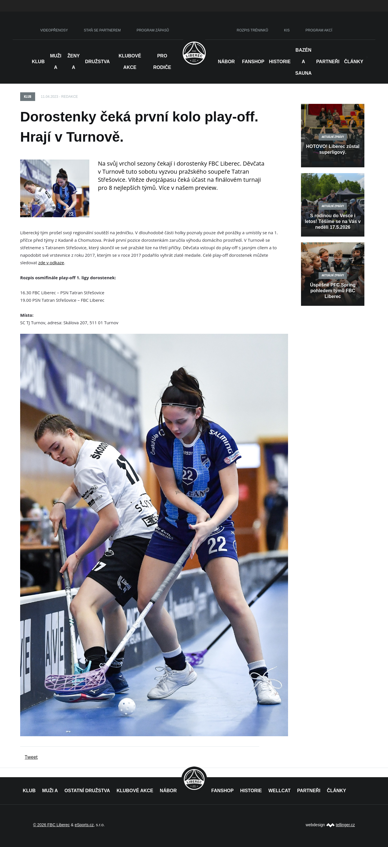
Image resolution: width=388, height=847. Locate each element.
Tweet (31, 757)
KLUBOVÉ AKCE (135, 790)
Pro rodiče (162, 61)
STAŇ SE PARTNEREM (102, 30)
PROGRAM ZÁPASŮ (153, 30)
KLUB (29, 790)
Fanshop (253, 61)
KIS (286, 30)
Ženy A (73, 61)
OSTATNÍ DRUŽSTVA (87, 790)
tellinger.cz (345, 824)
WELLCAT (279, 790)
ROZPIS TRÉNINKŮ (252, 30)
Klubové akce (130, 61)
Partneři (328, 61)
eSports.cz (84, 824)
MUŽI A (50, 790)
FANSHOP (222, 790)
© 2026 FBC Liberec (51, 824)
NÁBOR (226, 61)
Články (353, 61)
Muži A (55, 61)
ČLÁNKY (336, 790)
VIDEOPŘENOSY (54, 30)
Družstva (97, 61)
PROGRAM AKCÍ (319, 30)
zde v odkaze (51, 262)
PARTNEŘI (308, 790)
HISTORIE (280, 61)
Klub (38, 61)
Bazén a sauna (303, 62)
